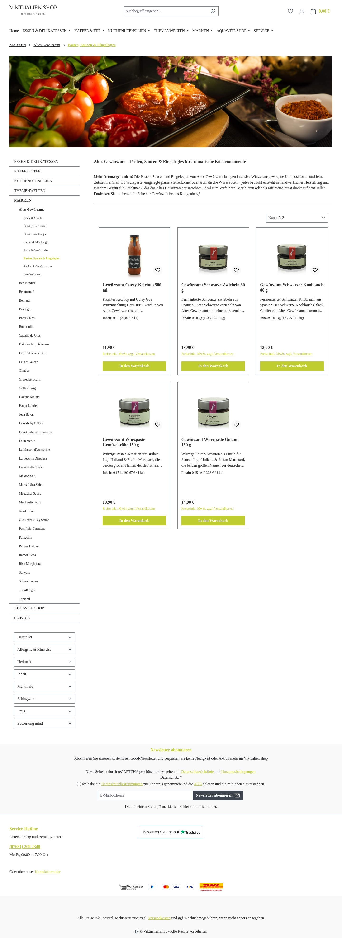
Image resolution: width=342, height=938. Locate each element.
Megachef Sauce (30, 493)
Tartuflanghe (27, 590)
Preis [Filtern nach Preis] (44, 711)
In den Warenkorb (134, 366)
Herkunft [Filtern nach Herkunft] (44, 662)
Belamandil (26, 291)
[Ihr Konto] (302, 11)
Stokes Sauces (28, 581)
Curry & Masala (33, 218)
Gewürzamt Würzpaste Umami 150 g (210, 442)
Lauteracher (27, 441)
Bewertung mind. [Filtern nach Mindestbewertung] (44, 723)
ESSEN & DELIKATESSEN (36, 161)
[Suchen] (212, 11)
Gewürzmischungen (35, 234)
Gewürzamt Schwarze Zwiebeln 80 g (213, 288)
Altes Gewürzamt (31, 209)
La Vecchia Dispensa (33, 458)
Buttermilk (26, 327)
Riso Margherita (30, 564)
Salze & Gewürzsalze (36, 250)
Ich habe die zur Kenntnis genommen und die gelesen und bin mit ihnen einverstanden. (173, 784)
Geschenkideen (32, 274)
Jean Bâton (26, 414)
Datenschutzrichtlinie (197, 772)
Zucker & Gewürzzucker (38, 266)
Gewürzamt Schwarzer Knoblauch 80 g (291, 288)
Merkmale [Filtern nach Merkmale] (44, 686)
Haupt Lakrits (28, 406)
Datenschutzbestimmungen (121, 784)
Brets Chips (27, 318)
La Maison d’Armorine (34, 449)
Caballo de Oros (30, 335)
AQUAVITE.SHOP (29, 608)
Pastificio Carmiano (32, 528)
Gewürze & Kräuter (35, 226)
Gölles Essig (27, 388)
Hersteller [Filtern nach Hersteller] (44, 637)
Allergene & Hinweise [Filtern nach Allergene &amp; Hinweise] (44, 649)
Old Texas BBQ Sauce (34, 520)
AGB (198, 784)
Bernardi (25, 300)
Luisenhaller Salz (30, 467)
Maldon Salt (27, 476)
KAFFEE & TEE (27, 171)
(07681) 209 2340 (25, 846)
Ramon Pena (27, 555)
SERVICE (22, 618)
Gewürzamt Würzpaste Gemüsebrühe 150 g (124, 442)
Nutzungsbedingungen (238, 772)
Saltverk (24, 572)
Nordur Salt (27, 511)
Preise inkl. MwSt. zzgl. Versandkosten (129, 354)
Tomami (24, 599)
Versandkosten (159, 918)
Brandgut (25, 309)
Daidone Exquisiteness (34, 344)
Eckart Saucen (28, 362)
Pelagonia (25, 537)
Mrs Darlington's (30, 502)
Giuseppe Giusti (30, 379)
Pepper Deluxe (29, 546)
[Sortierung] (297, 218)
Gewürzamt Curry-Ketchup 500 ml (132, 288)
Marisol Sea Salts (30, 485)
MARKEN (23, 200)
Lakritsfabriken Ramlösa (35, 432)
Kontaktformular (47, 872)
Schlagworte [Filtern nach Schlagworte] (44, 699)
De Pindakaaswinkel (32, 353)
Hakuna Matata (29, 397)
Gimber (24, 370)
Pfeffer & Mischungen (36, 242)
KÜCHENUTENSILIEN (33, 181)
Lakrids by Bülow (31, 423)
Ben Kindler (27, 283)
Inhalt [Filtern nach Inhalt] (44, 674)
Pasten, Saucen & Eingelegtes (42, 258)
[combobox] (166, 11)
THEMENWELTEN (29, 191)
